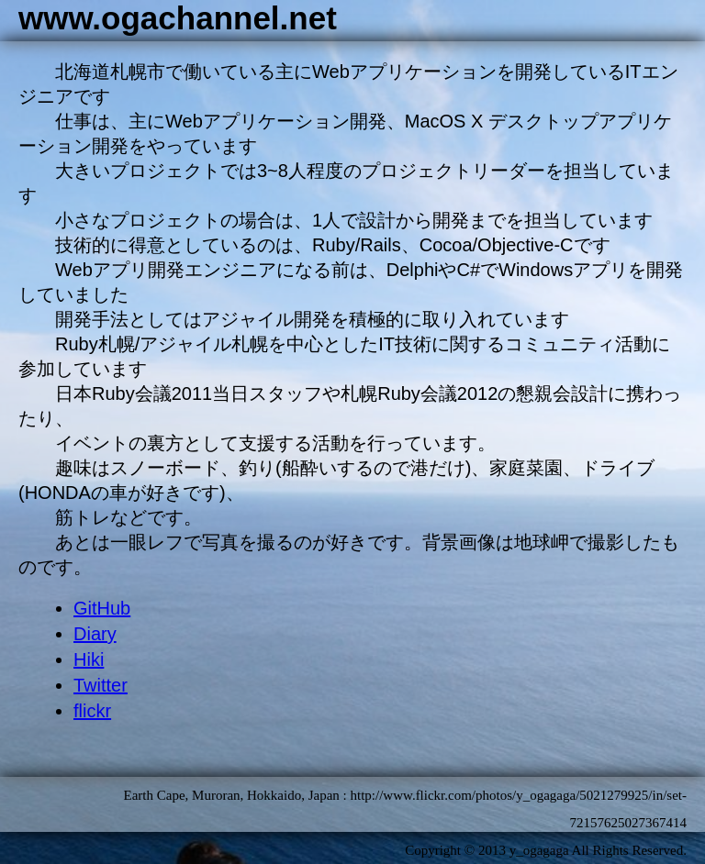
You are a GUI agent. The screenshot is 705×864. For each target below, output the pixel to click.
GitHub (101, 608)
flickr (92, 711)
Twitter (100, 685)
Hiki (88, 659)
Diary (95, 634)
